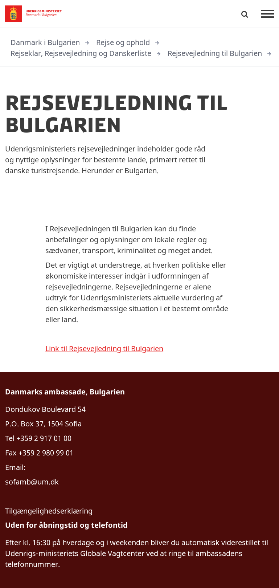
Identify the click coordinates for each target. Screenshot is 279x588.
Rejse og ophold (123, 42)
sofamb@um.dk (33, 482)
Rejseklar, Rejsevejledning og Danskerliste (81, 53)
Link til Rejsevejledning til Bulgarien (104, 348)
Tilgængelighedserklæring (49, 511)
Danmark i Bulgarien (45, 42)
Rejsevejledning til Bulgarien (215, 53)
